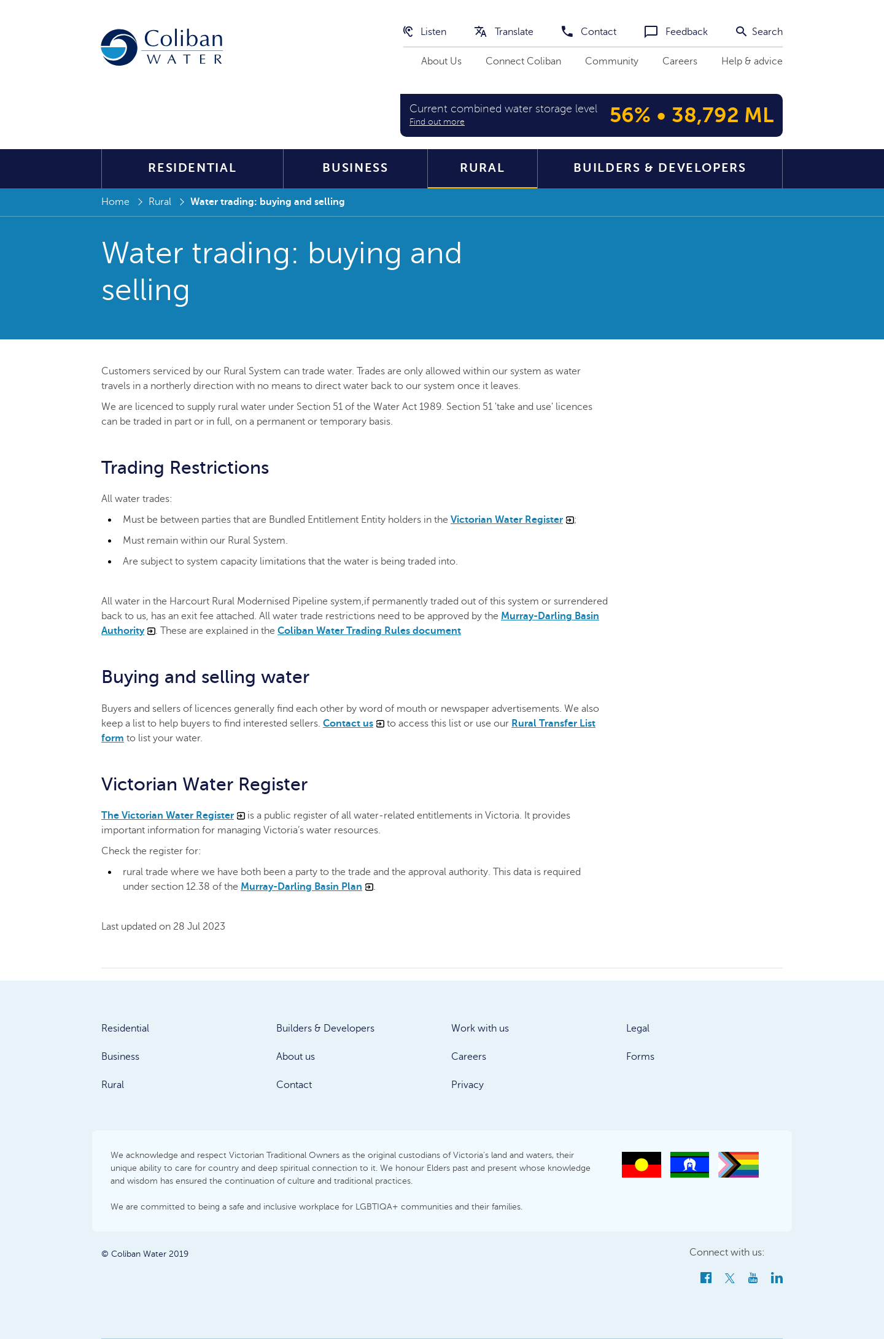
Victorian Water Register (512, 519)
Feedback (676, 31)
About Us (441, 61)
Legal (637, 1028)
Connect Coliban (523, 61)
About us (295, 1056)
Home (115, 201)
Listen (424, 31)
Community (611, 61)
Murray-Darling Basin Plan (307, 886)
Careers (679, 61)
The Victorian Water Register (173, 815)
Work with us (480, 1028)
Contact (589, 31)
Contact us (353, 723)
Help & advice (752, 61)
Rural (482, 168)
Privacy (467, 1084)
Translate (504, 31)
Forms (640, 1056)
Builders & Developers (659, 168)
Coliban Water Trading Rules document (369, 630)
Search (759, 31)
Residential (192, 168)
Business (355, 168)
